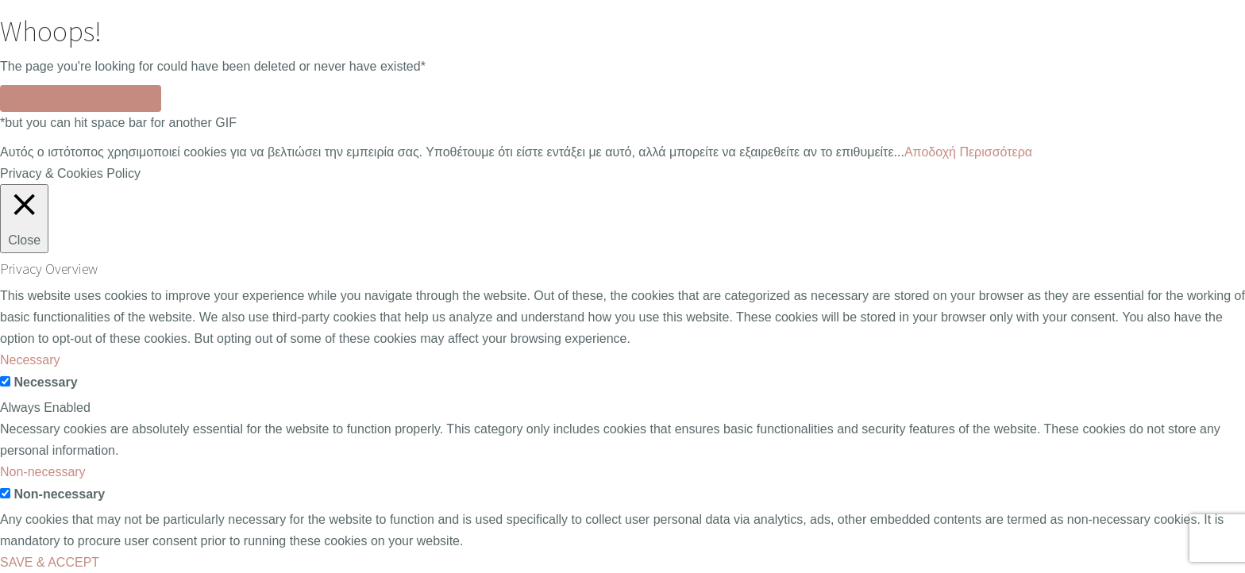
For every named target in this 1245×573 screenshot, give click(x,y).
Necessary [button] (30, 360)
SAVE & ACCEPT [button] (49, 562)
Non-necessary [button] (43, 472)
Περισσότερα (995, 152)
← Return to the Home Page (80, 98)
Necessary (45, 382)
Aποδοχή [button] (930, 152)
